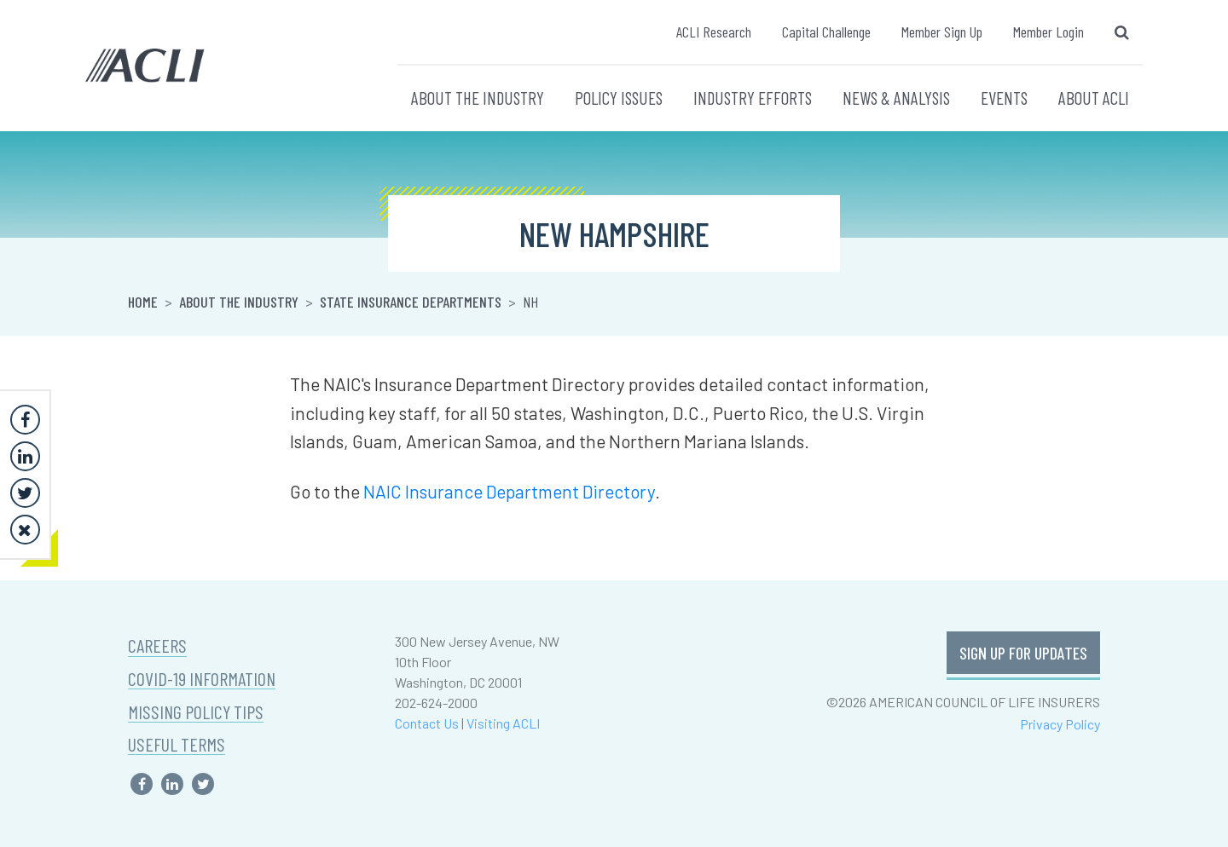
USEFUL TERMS (176, 744)
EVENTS (1004, 97)
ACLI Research (713, 31)
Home (143, 301)
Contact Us (427, 723)
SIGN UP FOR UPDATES (1023, 652)
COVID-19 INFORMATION (201, 678)
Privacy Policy (1060, 724)
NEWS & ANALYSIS (896, 97)
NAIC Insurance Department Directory (509, 491)
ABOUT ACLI (1093, 97)
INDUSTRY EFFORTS (752, 97)
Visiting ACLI (503, 723)
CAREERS (157, 645)
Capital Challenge (826, 31)
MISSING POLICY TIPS (196, 712)
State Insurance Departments (410, 301)
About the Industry (238, 301)
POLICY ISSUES (619, 97)
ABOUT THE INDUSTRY (477, 97)
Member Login (1048, 31)
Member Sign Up (941, 31)
